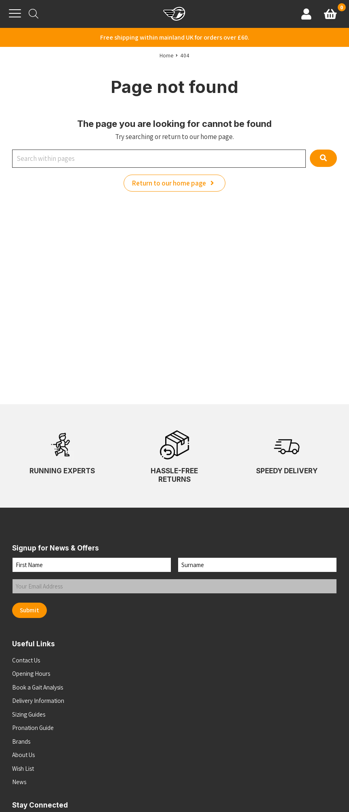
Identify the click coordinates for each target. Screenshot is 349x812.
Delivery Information (38, 700)
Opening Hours (31, 673)
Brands (21, 741)
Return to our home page (174, 183)
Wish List (23, 768)
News (19, 782)
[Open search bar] (33, 14)
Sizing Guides (28, 714)
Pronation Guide (33, 728)
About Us (23, 755)
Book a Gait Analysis (37, 687)
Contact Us (26, 660)
